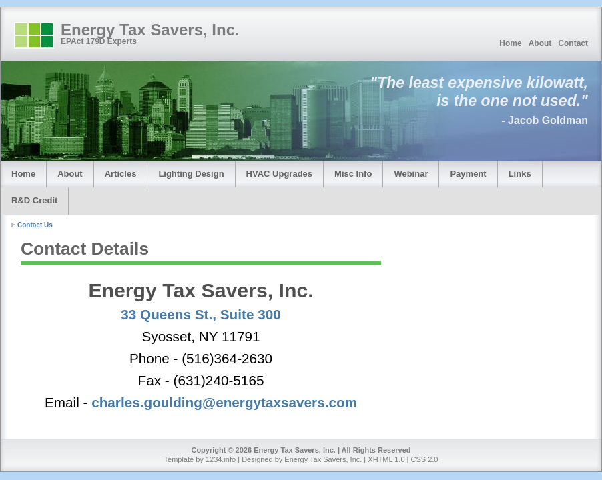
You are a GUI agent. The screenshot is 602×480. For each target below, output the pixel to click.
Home (510, 43)
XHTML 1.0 (386, 459)
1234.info (221, 459)
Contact (573, 43)
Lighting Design (191, 174)
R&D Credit (34, 200)
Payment (468, 174)
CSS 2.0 (424, 459)
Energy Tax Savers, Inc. (150, 30)
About (540, 43)
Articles (121, 174)
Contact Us (35, 225)
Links (520, 174)
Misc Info (353, 174)
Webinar (411, 174)
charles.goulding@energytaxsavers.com (224, 402)
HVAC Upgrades (279, 174)
